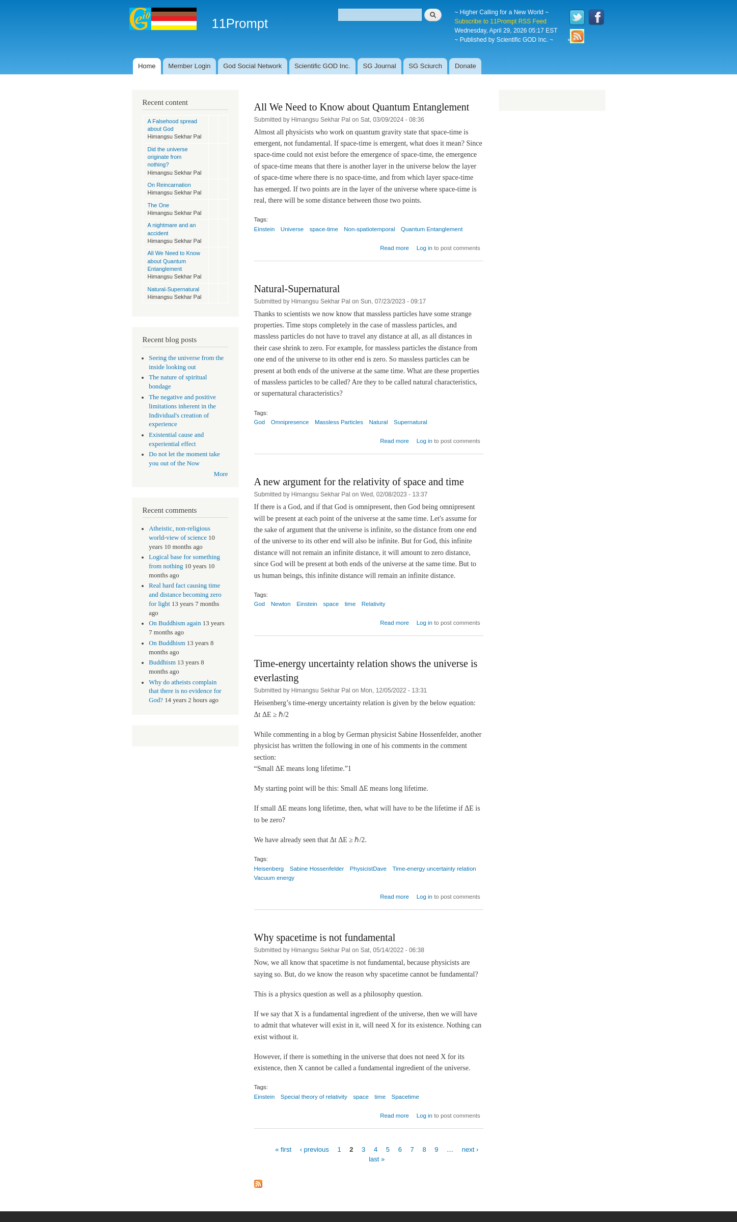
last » (377, 1159)
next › (470, 1149)
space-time (324, 229)
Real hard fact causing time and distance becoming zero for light (185, 594)
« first (283, 1149)
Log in (424, 248)
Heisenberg (269, 869)
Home (147, 66)
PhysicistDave (368, 869)
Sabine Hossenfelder (317, 869)
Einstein (264, 229)
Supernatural (410, 422)
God (259, 422)
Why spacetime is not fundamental (325, 937)
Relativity (374, 604)
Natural (378, 422)
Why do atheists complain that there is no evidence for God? (185, 691)
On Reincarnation (169, 185)
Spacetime (405, 1097)
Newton (281, 604)
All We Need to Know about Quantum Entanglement (174, 261)
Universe (292, 229)
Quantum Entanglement (431, 229)
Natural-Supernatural (174, 289)
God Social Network (252, 66)
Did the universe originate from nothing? (168, 157)
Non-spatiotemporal (369, 229)
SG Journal (379, 66)
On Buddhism (167, 643)
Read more (394, 248)
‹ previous (314, 1149)
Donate (465, 66)
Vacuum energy (274, 878)
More (221, 474)
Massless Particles (339, 422)
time (350, 604)
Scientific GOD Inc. (322, 66)
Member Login (189, 66)
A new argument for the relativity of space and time (359, 481)
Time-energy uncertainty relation (434, 869)
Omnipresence (290, 422)
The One (159, 205)
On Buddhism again (175, 623)
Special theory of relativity (314, 1097)
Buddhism (162, 662)
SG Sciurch (425, 66)
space (331, 604)
